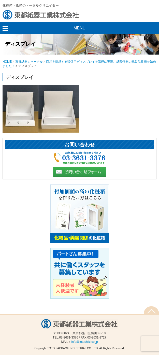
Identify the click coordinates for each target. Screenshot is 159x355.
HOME (7, 61)
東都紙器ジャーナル (29, 61)
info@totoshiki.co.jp (84, 342)
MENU (79, 28)
